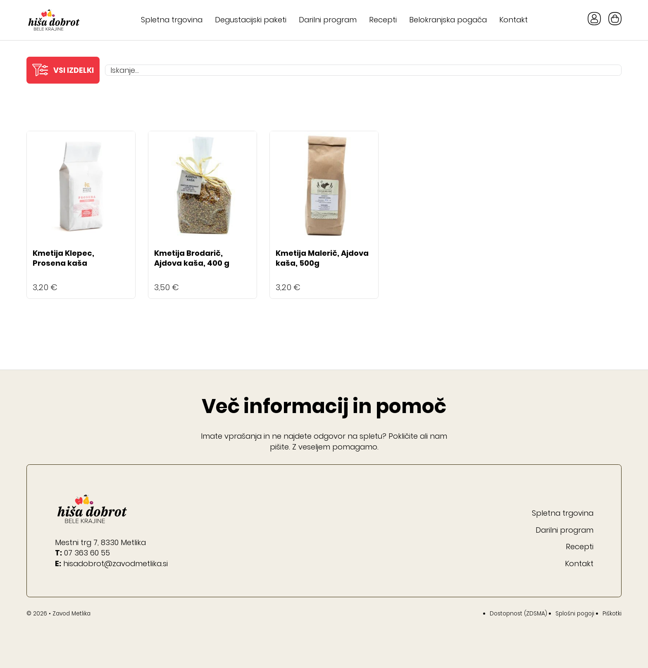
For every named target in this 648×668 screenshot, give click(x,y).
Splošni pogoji (574, 614)
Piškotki (612, 614)
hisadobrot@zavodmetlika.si (115, 563)
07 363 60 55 (87, 553)
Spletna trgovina (171, 19)
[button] (63, 70)
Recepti (383, 19)
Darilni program (328, 19)
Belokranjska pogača (448, 19)
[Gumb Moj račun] (594, 20)
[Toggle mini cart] (615, 18)
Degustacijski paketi (250, 19)
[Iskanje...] (363, 70)
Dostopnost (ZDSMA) (518, 614)
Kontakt (513, 19)
